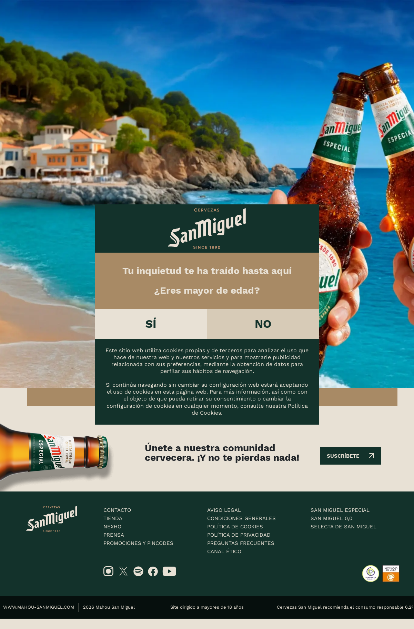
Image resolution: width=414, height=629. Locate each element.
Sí (151, 324)
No (263, 324)
